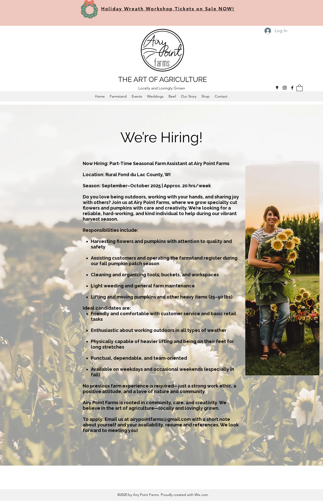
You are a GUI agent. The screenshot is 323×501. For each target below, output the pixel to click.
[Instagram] (284, 87)
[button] (300, 87)
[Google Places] (277, 87)
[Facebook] (292, 87)
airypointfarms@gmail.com (160, 419)
